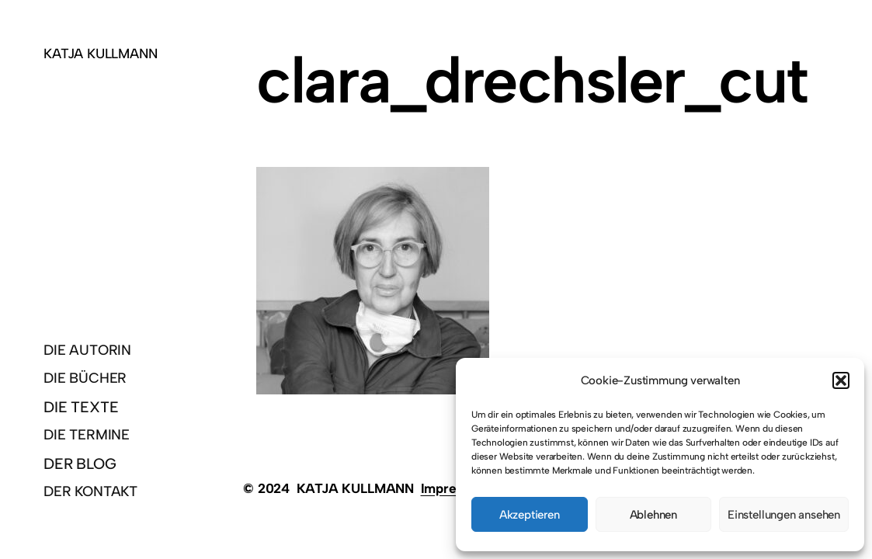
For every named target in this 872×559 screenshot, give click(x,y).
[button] (841, 380)
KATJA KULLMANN (100, 53)
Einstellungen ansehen (784, 515)
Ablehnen (653, 515)
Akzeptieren (529, 515)
